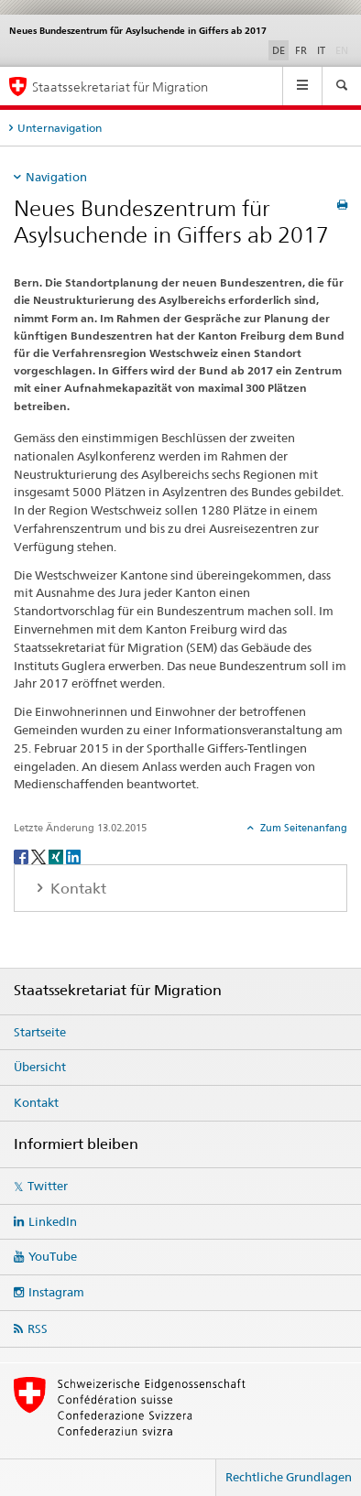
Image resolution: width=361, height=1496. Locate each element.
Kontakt (36, 1102)
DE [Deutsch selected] (278, 50)
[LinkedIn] (73, 855)
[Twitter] (40, 855)
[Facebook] (22, 855)
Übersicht (40, 1066)
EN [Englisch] (343, 49)
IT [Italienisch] (321, 50)
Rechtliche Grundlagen (288, 1476)
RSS (37, 1328)
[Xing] (57, 855)
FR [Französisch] (301, 50)
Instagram (56, 1292)
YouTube (52, 1256)
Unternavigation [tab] (59, 128)
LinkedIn (52, 1221)
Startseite (40, 1031)
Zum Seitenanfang (302, 827)
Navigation (56, 176)
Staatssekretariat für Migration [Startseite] (120, 86)
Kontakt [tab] (76, 888)
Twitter (47, 1185)
